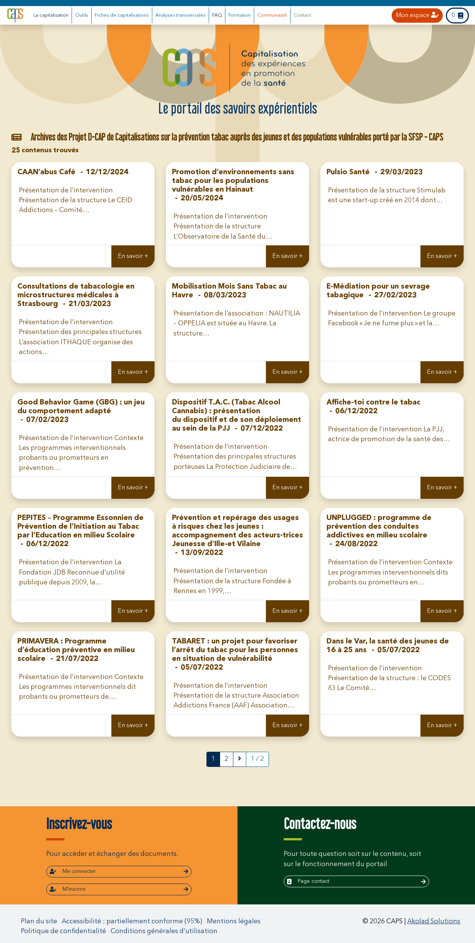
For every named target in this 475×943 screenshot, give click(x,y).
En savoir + (133, 256)
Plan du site (39, 921)
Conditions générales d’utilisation (164, 931)
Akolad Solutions (433, 921)
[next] (239, 759)
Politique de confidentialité (63, 931)
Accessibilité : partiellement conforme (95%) (132, 921)
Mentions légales (234, 921)
